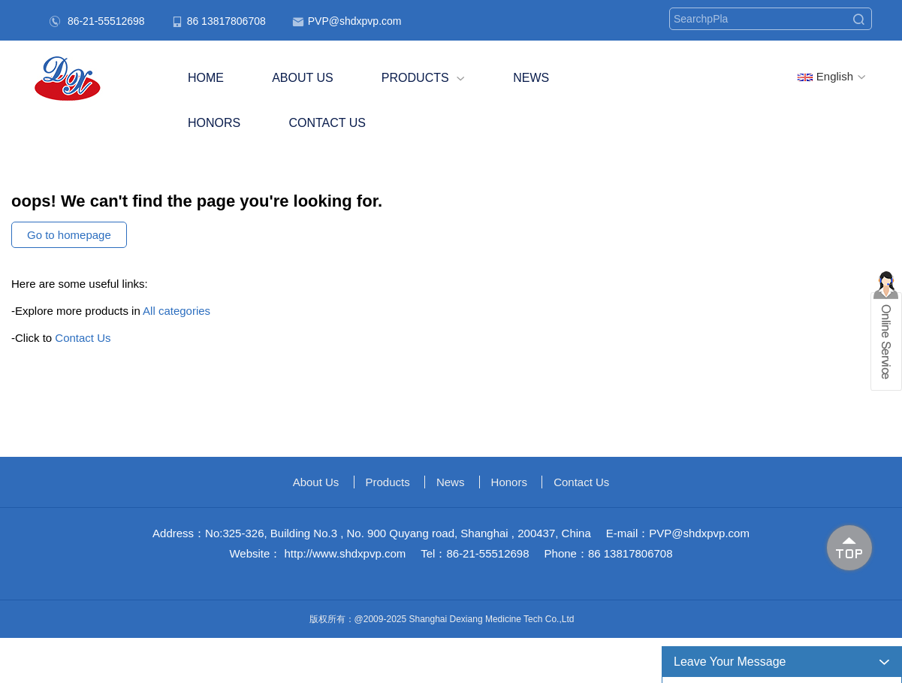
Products (423, 77)
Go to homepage (69, 234)
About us (302, 77)
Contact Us (327, 122)
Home (206, 77)
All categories (176, 310)
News (531, 77)
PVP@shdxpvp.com (355, 21)
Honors (214, 122)
